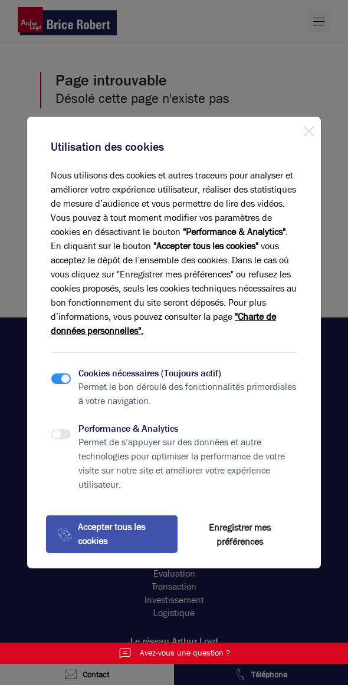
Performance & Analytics (128, 428)
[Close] (308, 129)
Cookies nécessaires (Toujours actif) (149, 373)
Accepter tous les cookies (101, 534)
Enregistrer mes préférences (240, 534)
